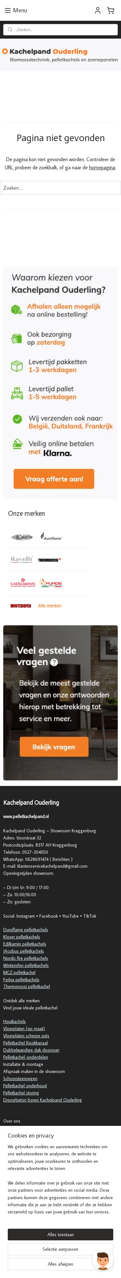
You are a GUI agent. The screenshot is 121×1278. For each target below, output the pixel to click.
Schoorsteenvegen (20, 1078)
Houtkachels (14, 1021)
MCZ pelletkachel (19, 972)
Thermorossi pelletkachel (26, 986)
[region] (60, 1182)
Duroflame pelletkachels (25, 930)
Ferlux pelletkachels (21, 980)
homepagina (102, 167)
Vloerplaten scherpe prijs (26, 1036)
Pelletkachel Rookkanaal (25, 1043)
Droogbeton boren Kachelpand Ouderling (42, 1100)
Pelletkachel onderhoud (25, 1086)
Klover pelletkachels (21, 937)
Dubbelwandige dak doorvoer (31, 1050)
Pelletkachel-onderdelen (25, 1057)
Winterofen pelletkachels (26, 965)
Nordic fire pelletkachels (25, 958)
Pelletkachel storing (21, 1093)
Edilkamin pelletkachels (24, 944)
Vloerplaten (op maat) (24, 1028)
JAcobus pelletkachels (23, 951)
